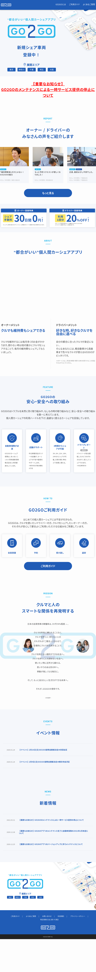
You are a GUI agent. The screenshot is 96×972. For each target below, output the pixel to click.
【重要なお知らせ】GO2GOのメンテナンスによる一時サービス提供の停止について (51, 820)
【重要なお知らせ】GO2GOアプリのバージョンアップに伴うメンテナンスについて (51, 844)
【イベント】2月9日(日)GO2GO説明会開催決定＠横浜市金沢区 (44, 761)
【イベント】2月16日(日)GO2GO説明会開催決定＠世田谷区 (43, 749)
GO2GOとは (61, 4)
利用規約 (61, 916)
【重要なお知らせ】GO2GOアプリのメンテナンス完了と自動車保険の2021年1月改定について (53, 832)
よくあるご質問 (89, 4)
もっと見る (48, 193)
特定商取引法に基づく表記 (49, 919)
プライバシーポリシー (77, 916)
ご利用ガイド (74, 4)
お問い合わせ (47, 916)
